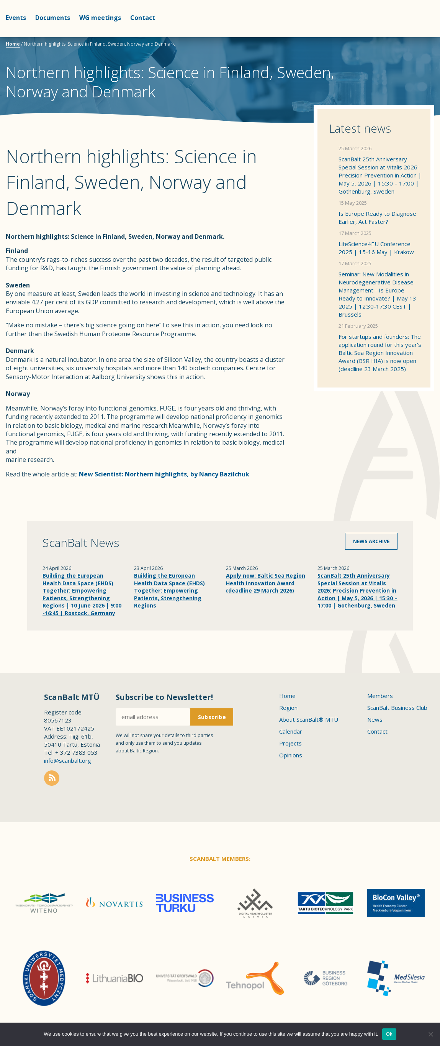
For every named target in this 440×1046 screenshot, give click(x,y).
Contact (142, 17)
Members (380, 696)
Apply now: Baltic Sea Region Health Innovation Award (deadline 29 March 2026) (265, 583)
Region (288, 707)
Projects (290, 743)
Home (13, 44)
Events (16, 17)
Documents (52, 17)
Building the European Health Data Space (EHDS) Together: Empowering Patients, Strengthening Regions (169, 590)
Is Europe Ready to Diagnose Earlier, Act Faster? (377, 217)
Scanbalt (415, 36)
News (375, 719)
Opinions (290, 755)
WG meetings (100, 17)
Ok (389, 1034)
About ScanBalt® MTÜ (308, 719)
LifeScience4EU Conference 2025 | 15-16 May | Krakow (376, 248)
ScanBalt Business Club (397, 707)
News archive (371, 541)
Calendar (290, 731)
